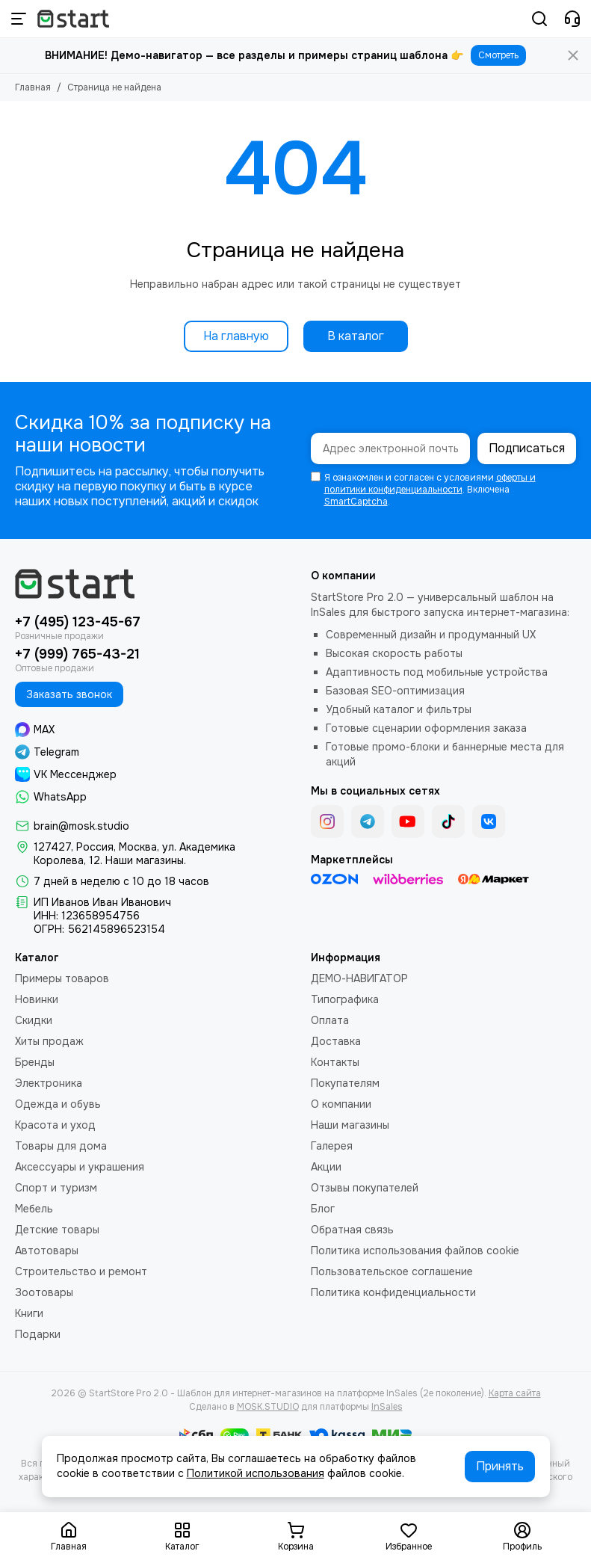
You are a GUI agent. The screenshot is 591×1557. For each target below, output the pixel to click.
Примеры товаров (62, 978)
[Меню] (18, 18)
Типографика (345, 999)
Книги (29, 1313)
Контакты (335, 1062)
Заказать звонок (69, 694)
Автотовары (46, 1250)
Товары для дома (61, 1146)
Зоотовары (44, 1292)
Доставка (336, 1041)
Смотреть (498, 55)
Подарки (38, 1334)
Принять (500, 1466)
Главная (33, 87)
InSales (387, 1407)
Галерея (332, 1146)
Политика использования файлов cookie (415, 1250)
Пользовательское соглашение (392, 1271)
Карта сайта (515, 1393)
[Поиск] (539, 18)
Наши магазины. (145, 860)
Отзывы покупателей (364, 1187)
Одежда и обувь (58, 1104)
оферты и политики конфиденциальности (430, 484)
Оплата (330, 1020)
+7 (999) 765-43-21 (77, 654)
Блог (323, 1208)
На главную (236, 336)
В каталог (355, 336)
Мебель (34, 1208)
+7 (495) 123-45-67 (77, 622)
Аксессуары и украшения (79, 1167)
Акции (326, 1167)
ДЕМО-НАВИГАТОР (359, 978)
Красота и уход (55, 1125)
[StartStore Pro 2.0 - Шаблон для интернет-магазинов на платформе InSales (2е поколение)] (73, 19)
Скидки (33, 1020)
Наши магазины (350, 1125)
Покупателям (345, 1083)
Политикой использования (255, 1473)
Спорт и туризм (56, 1187)
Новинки (36, 999)
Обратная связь (352, 1229)
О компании (341, 1104)
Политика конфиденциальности (393, 1292)
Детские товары (57, 1229)
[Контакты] (572, 18)
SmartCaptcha (356, 502)
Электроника (48, 1083)
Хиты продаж (49, 1041)
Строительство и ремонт (81, 1271)
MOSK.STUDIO (268, 1407)
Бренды (35, 1062)
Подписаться (527, 448)
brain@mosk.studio (81, 826)
